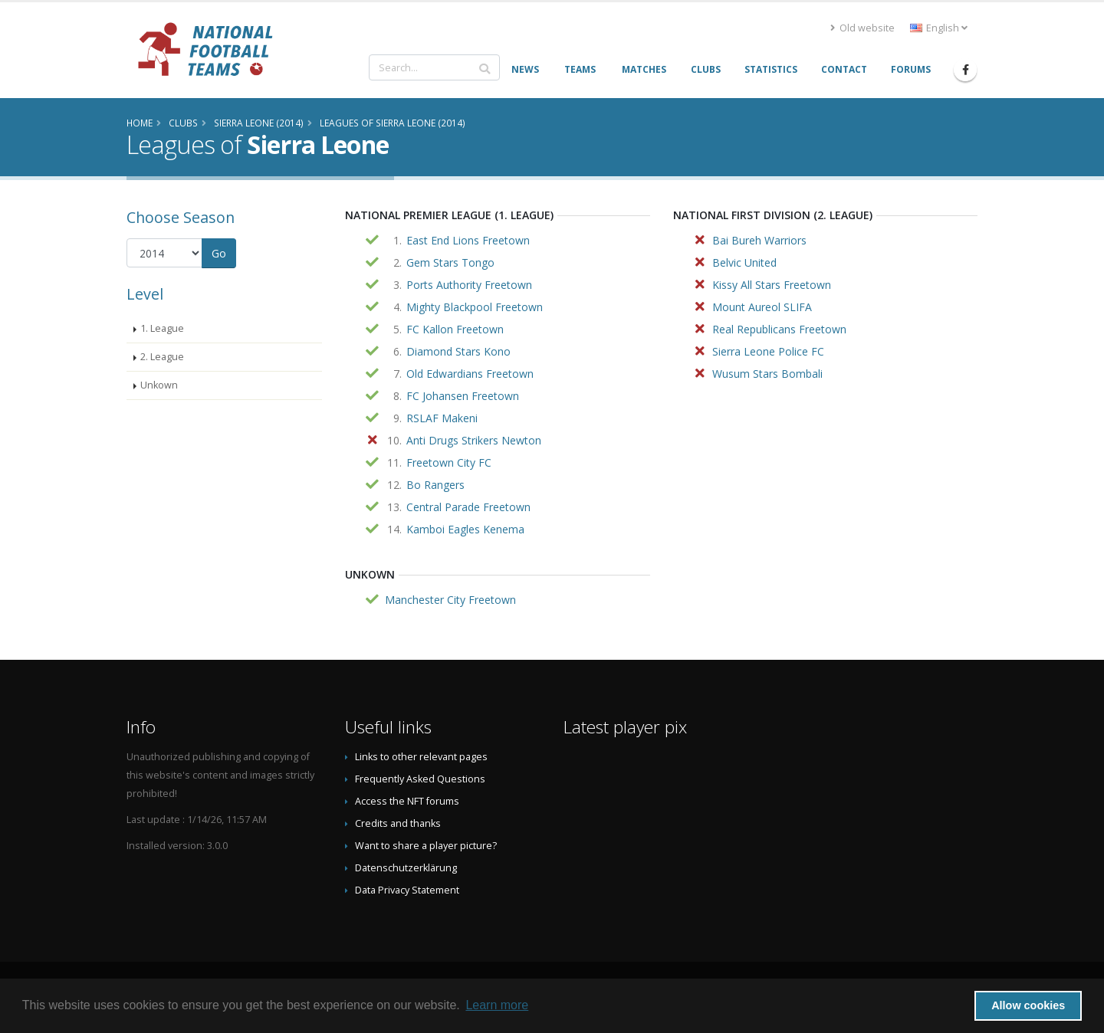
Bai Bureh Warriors (759, 240)
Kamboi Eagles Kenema (465, 529)
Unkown (159, 385)
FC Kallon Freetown (455, 329)
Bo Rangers (435, 484)
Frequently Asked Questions (420, 778)
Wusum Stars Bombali (767, 373)
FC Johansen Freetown (462, 396)
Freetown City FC (448, 462)
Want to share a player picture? (426, 845)
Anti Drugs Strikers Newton (473, 440)
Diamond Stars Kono (458, 351)
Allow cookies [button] (1028, 1005)
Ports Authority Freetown (469, 284)
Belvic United (744, 262)
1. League (162, 328)
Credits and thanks (398, 823)
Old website (862, 27)
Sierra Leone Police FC (768, 351)
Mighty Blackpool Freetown (474, 307)
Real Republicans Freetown (779, 329)
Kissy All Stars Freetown (771, 284)
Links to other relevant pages (421, 756)
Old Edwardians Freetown (470, 373)
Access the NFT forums (407, 801)
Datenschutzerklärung (406, 867)
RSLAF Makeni (442, 418)
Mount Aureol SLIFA (762, 307)
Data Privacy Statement (407, 890)
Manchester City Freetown (450, 599)
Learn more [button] (496, 1005)
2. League (162, 356)
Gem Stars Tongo (450, 262)
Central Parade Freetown (468, 507)
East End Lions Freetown (468, 240)
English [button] (939, 27)
